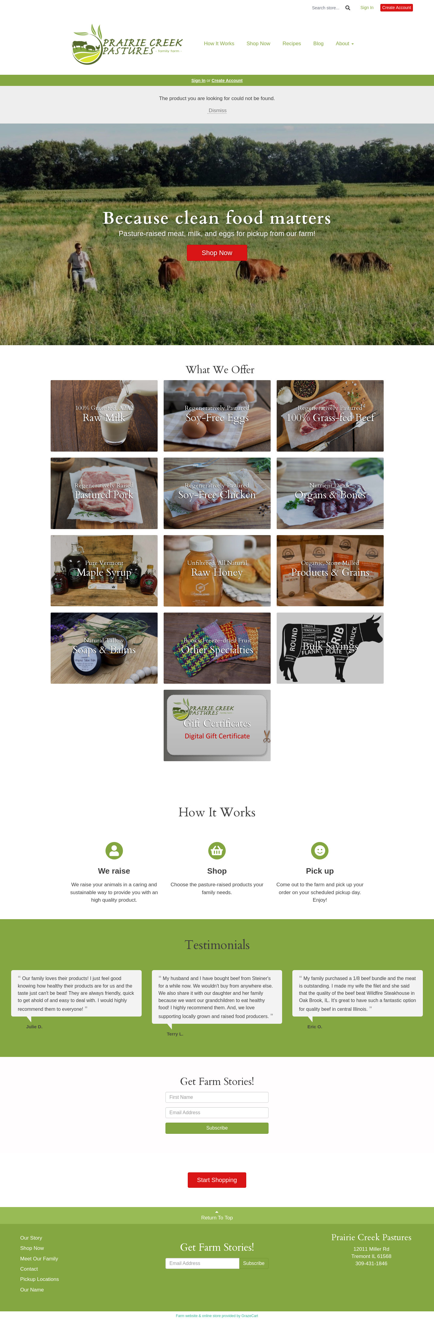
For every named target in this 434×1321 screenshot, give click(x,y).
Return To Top (217, 1215)
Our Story (31, 1238)
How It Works (219, 43)
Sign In (367, 7)
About (345, 43)
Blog (318, 43)
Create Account (396, 7)
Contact (29, 1269)
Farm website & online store (198, 1316)
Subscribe (217, 1127)
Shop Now (258, 43)
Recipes (291, 43)
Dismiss (217, 110)
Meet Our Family (39, 1259)
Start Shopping (217, 1180)
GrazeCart (249, 1316)
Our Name (32, 1290)
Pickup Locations (39, 1279)
